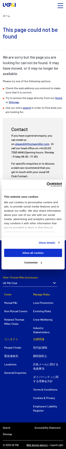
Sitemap (14, 102)
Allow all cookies (33, 252)
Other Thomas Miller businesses (20, 277)
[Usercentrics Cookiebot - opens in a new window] (47, 184)
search (27, 107)
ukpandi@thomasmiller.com (32, 144)
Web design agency (37, 445)
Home (58, 98)
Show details (47, 242)
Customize (33, 262)
